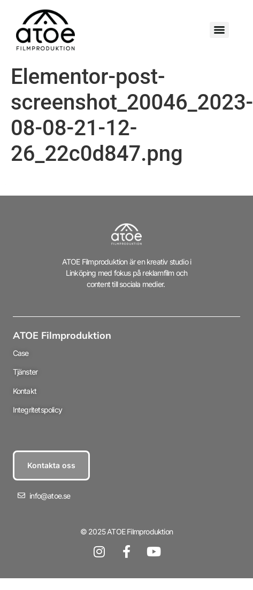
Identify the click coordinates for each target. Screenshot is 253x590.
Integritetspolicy (37, 409)
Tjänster (25, 371)
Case (21, 353)
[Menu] (219, 30)
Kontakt (24, 390)
